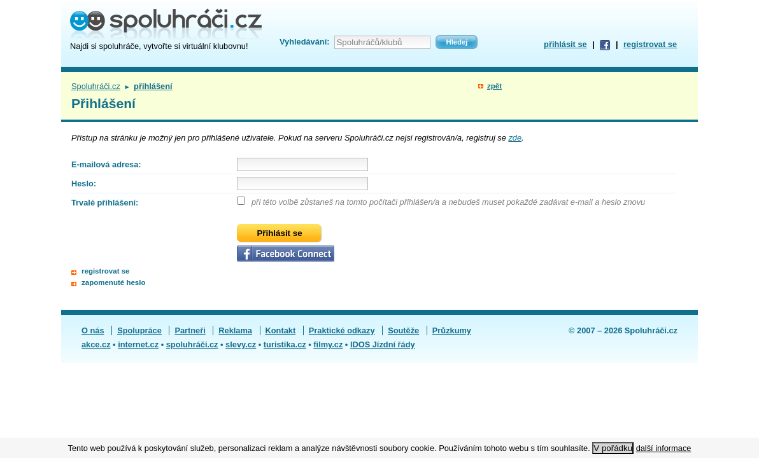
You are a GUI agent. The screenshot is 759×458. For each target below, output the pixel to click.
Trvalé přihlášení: (104, 202)
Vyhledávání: (304, 41)
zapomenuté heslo (113, 282)
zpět (494, 86)
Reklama (235, 330)
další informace (664, 448)
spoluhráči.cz (192, 344)
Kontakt (281, 330)
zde (514, 137)
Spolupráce (139, 330)
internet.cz (138, 344)
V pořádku (612, 448)
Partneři (189, 330)
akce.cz (96, 344)
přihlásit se (565, 44)
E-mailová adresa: (106, 164)
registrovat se (650, 44)
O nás (93, 330)
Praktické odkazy (342, 330)
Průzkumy (451, 330)
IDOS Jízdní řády (382, 344)
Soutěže (403, 330)
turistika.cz (285, 344)
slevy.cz (240, 344)
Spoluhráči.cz (95, 86)
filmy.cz (328, 344)
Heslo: (83, 183)
